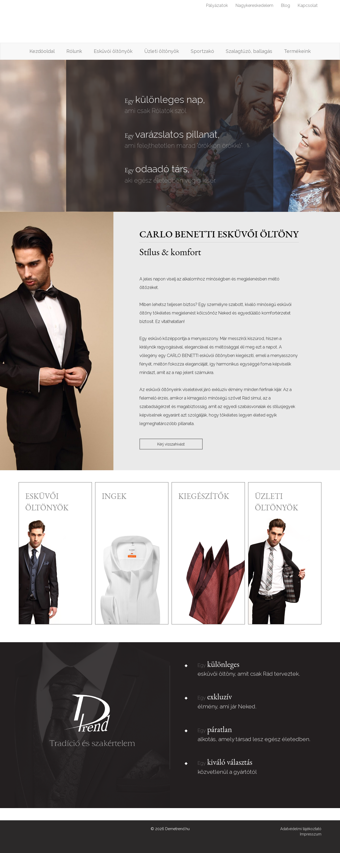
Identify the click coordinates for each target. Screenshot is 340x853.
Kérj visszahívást (171, 444)
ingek (114, 496)
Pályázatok (217, 5)
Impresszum (310, 834)
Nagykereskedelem (254, 5)
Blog (285, 5)
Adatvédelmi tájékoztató (300, 829)
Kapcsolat (308, 5)
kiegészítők (203, 496)
